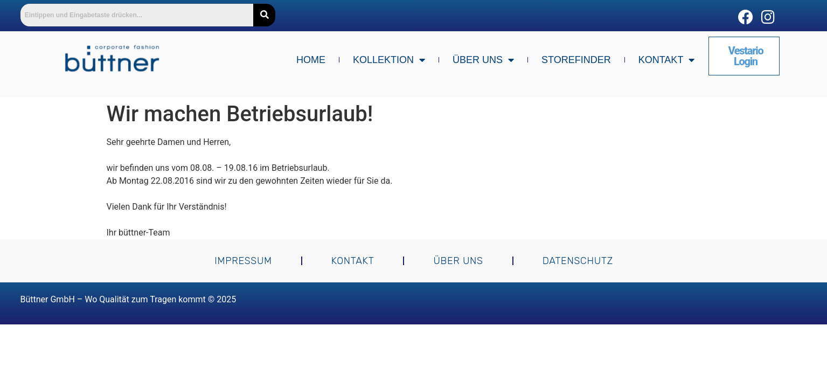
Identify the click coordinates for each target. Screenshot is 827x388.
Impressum (243, 261)
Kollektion (389, 60)
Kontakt (666, 60)
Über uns (483, 60)
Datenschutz (577, 261)
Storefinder (576, 59)
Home (310, 59)
